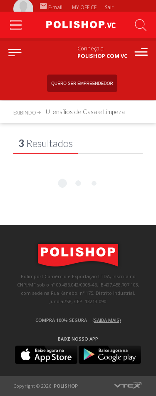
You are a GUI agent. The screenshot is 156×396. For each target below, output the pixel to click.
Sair (110, 7)
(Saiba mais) (106, 320)
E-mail (51, 7)
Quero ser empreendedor (82, 83)
